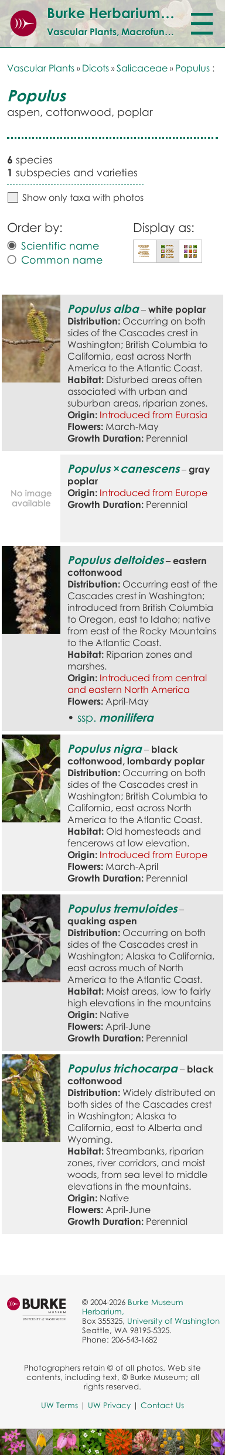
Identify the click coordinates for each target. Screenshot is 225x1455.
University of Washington (173, 1321)
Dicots (95, 68)
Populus (192, 68)
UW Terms (59, 1405)
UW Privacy (109, 1405)
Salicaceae (142, 68)
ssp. (115, 717)
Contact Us (162, 1405)
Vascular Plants (40, 68)
